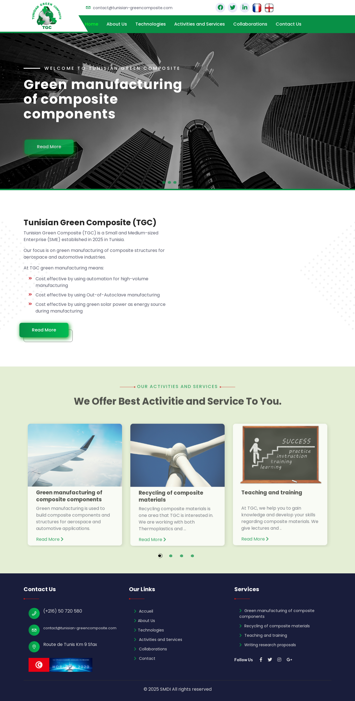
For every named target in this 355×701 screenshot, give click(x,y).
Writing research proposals (267, 645)
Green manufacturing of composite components (69, 499)
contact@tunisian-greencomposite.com (133, 8)
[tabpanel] (177, 111)
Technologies (150, 24)
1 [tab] (165, 559)
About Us (116, 24)
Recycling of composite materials (171, 500)
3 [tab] (186, 559)
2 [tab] (176, 559)
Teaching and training (271, 496)
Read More (52, 146)
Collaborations (250, 24)
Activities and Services (199, 24)
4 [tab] (197, 559)
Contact (144, 658)
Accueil (143, 611)
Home (91, 24)
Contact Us (288, 24)
